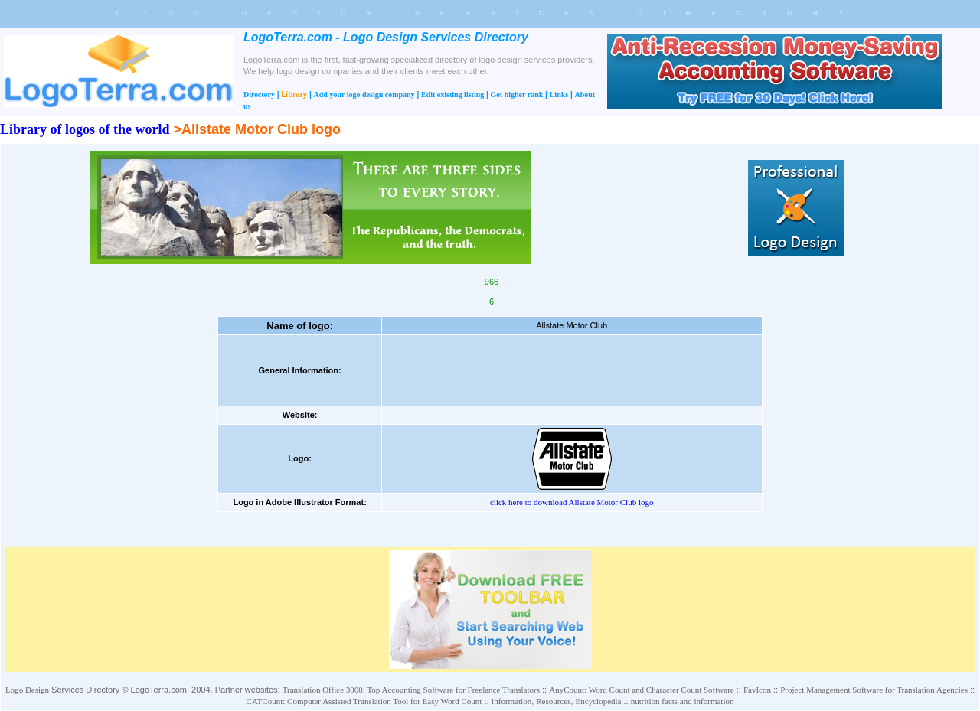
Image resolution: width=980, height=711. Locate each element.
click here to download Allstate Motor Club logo (572, 502)
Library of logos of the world (84, 129)
